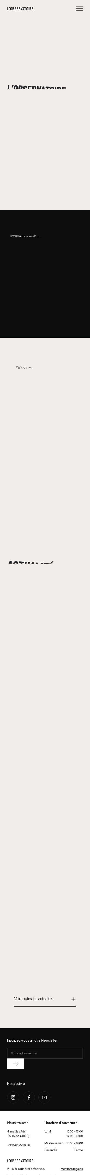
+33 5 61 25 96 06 (18, 1145)
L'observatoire (20, 8)
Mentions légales (72, 1169)
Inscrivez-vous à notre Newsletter (32, 1040)
